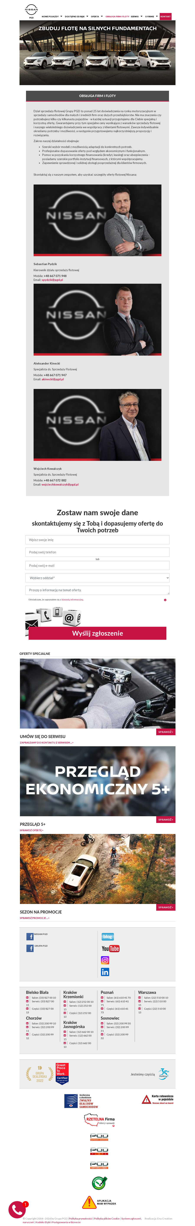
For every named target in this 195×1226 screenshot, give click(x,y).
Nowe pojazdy (50, 16)
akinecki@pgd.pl (53, 379)
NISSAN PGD (37, 937)
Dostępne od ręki (74, 16)
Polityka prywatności (80, 1218)
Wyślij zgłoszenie (97, 633)
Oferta (95, 16)
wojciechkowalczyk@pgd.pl (60, 484)
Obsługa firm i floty (117, 16)
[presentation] (97, 613)
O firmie (149, 16)
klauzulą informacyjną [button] (72, 599)
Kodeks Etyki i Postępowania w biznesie (58, 1222)
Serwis (135, 16)
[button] (165, 600)
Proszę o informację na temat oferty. (97, 590)
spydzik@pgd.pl (52, 280)
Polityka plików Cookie (107, 1218)
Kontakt (166, 16)
